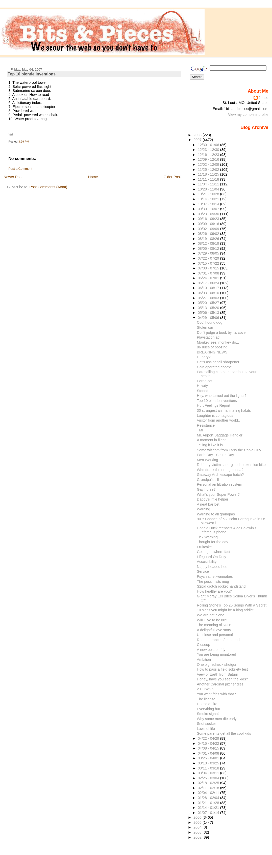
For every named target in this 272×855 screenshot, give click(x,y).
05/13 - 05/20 (209, 308)
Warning (203, 509)
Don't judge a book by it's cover (222, 332)
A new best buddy (211, 650)
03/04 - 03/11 (209, 773)
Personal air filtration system (219, 484)
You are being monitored (216, 654)
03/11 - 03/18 (209, 768)
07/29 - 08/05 (209, 253)
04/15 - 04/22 (209, 743)
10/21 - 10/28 (209, 194)
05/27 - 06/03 (209, 298)
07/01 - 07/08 (209, 273)
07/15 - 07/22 (209, 263)
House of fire (207, 704)
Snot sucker (206, 724)
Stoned (202, 391)
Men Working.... (209, 460)
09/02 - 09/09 (209, 229)
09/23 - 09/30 (209, 214)
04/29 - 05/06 (209, 318)
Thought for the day (212, 542)
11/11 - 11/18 (209, 179)
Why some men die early (217, 719)
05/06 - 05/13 (209, 313)
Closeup (203, 645)
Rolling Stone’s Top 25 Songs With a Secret (232, 605)
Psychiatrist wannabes (215, 576)
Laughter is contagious (215, 415)
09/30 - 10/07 (209, 209)
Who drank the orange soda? (220, 470)
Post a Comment (20, 169)
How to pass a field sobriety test (222, 669)
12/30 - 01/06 (209, 145)
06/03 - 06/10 (209, 293)
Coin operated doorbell (215, 367)
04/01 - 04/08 (209, 753)
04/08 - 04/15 (209, 748)
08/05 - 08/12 (209, 248)
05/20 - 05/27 (209, 303)
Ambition (204, 659)
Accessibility (207, 562)
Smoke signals (208, 714)
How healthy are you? (214, 591)
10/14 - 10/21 (209, 199)
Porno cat (204, 381)
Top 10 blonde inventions (32, 74)
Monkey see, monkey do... (218, 342)
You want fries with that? (216, 694)
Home (93, 177)
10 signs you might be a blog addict (225, 610)
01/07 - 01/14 (209, 813)
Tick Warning (207, 537)
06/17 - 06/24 (209, 283)
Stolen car (205, 327)
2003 (198, 832)
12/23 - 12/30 (209, 150)
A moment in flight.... (213, 440)
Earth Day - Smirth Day (215, 455)
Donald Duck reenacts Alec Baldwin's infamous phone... (226, 530)
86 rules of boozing (212, 347)
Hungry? (204, 357)
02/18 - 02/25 (209, 783)
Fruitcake (204, 547)
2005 (198, 822)
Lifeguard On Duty (211, 557)
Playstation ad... (210, 337)
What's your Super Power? (218, 494)
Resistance (206, 425)
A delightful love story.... (216, 630)
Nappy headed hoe (212, 567)
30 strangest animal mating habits (224, 410)
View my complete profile (248, 115)
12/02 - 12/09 (209, 164)
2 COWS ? (205, 689)
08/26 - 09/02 (209, 234)
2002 (198, 837)
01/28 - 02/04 (209, 798)
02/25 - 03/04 (209, 778)
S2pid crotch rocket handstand (221, 586)
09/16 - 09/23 (209, 219)
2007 (198, 140)
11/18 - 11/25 (209, 174)
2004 (198, 827)
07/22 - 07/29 (209, 258)
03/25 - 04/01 (209, 758)
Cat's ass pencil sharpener (218, 362)
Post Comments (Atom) (48, 187)
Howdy (202, 386)
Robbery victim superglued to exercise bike (231, 465)
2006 (198, 817)
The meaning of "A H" (214, 625)
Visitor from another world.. (218, 420)
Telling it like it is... (211, 445)
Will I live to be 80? (212, 620)
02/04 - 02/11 (209, 793)
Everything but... (210, 709)
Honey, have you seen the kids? (222, 679)
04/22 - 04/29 (209, 738)
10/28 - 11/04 (209, 189)
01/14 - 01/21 (209, 808)
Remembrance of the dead (218, 640)
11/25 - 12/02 (209, 170)
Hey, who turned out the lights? (221, 396)
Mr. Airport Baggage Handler (219, 435)
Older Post (172, 177)
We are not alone (211, 615)
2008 (198, 135)
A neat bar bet (208, 504)
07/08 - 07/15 (209, 268)
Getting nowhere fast (213, 552)
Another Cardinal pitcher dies (220, 684)
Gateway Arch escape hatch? (220, 475)
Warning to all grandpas (216, 514)
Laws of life (206, 729)
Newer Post (13, 177)
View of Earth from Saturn (217, 674)
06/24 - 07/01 (209, 278)
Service (203, 571)
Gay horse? (206, 489)
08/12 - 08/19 (209, 243)
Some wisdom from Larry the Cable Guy (229, 450)
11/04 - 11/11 (209, 184)
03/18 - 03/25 (209, 763)
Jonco (263, 98)
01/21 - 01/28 (209, 803)
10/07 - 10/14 (209, 204)
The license (206, 699)
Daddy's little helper (212, 499)
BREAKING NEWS (212, 352)
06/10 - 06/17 (209, 288)
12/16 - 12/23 (209, 155)
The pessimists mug (213, 582)
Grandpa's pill (208, 480)
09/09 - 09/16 (209, 224)
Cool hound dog (209, 322)
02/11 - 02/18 (209, 788)
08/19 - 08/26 (209, 239)
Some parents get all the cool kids (224, 733)
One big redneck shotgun (217, 665)
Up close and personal (215, 635)
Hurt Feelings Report (213, 405)
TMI (200, 430)
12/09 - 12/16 (209, 159)
